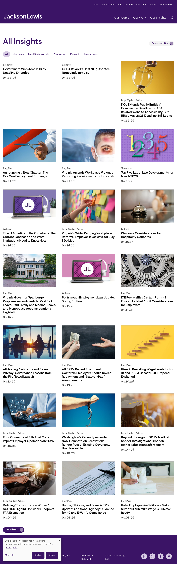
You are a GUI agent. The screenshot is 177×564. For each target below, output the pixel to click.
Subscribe (141, 5)
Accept (52, 555)
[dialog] (32, 549)
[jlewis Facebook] (161, 556)
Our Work (139, 17)
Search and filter (160, 43)
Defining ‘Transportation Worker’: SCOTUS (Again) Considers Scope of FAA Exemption (28, 509)
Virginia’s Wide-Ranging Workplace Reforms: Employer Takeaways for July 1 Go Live (88, 237)
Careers (104, 5)
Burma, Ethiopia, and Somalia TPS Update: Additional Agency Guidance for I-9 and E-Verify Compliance (88, 509)
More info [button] (9, 555)
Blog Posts (18, 54)
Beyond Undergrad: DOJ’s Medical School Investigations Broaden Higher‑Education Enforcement (145, 441)
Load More (12, 530)
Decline (38, 555)
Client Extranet (166, 5)
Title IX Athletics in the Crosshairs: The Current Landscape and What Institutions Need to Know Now (29, 237)
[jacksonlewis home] (23, 15)
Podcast (74, 54)
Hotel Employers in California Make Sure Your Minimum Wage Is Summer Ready (146, 509)
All (6, 54)
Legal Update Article (38, 54)
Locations (129, 5)
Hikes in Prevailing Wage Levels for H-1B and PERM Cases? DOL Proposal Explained (147, 373)
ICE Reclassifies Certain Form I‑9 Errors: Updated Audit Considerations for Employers (147, 301)
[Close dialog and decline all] (59, 540)
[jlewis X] (152, 556)
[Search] (170, 18)
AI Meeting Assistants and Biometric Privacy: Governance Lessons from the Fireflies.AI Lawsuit (28, 373)
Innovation (116, 5)
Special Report (91, 54)
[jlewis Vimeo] (169, 556)
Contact (152, 5)
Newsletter (60, 54)
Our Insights (158, 17)
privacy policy (11, 548)
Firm (96, 5)
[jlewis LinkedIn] (144, 556)
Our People (121, 17)
